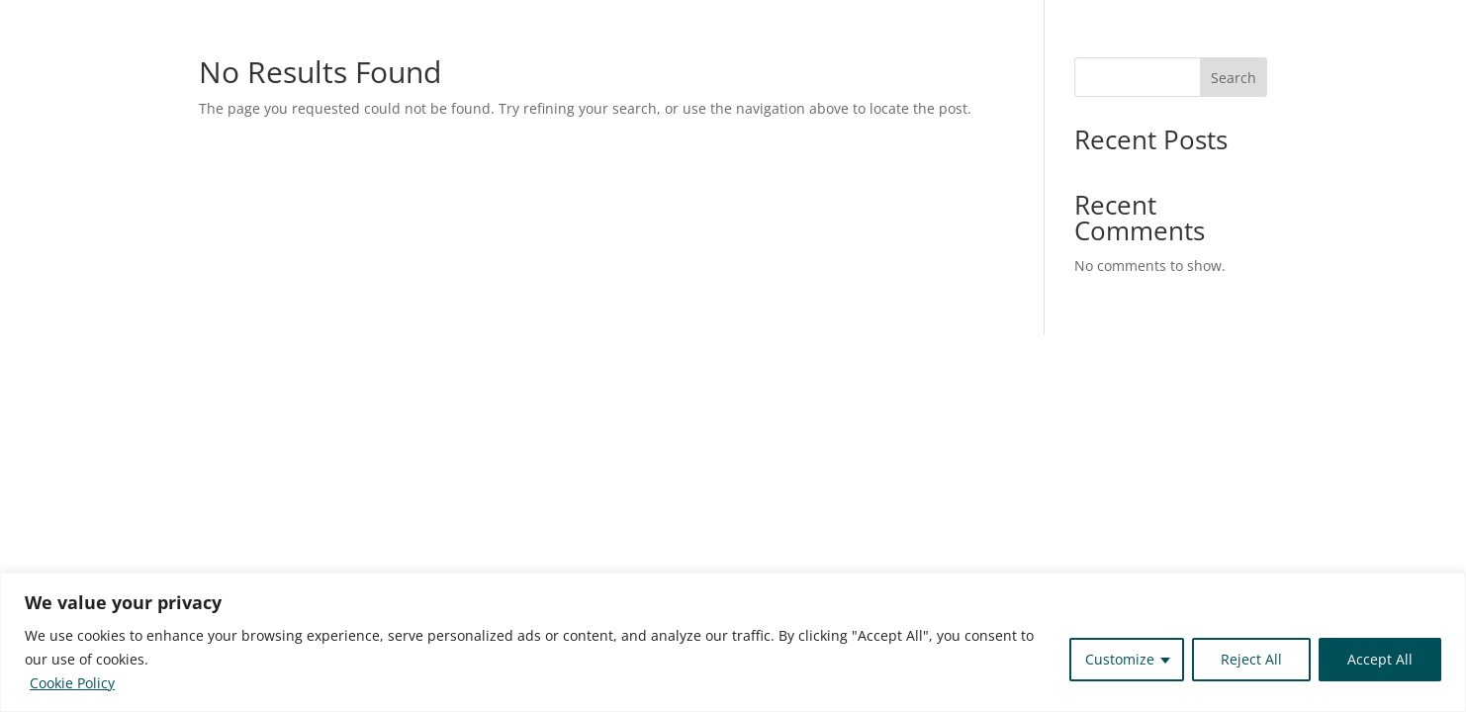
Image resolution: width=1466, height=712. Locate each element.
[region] (733, 642)
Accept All (1380, 659)
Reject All (1251, 659)
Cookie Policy (72, 682)
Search (1233, 77)
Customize (1119, 659)
